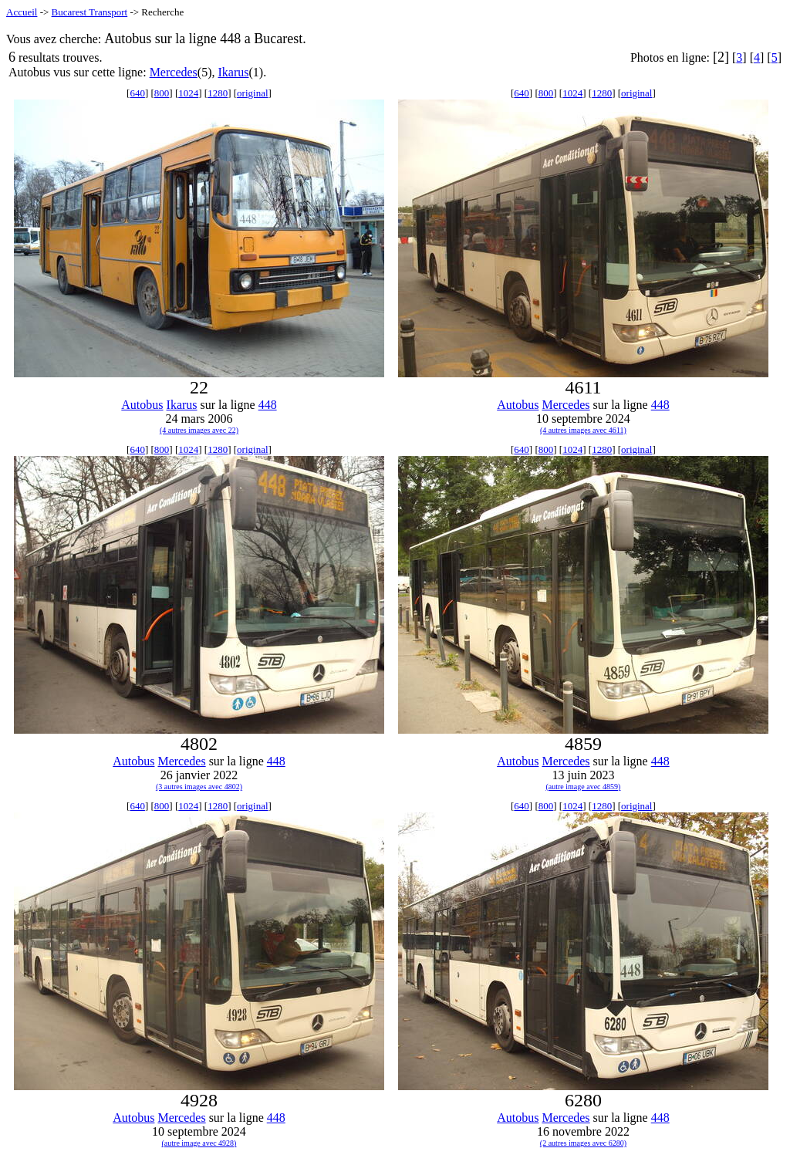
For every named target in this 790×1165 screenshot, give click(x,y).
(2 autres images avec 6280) (583, 1143)
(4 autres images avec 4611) (583, 430)
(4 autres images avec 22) (199, 430)
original (252, 93)
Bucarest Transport (90, 12)
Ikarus (233, 72)
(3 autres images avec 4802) (199, 786)
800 (162, 93)
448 (267, 404)
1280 (218, 93)
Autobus (142, 404)
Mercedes (174, 72)
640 (137, 93)
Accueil (21, 12)
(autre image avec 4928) (199, 1143)
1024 (188, 93)
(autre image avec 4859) (582, 786)
